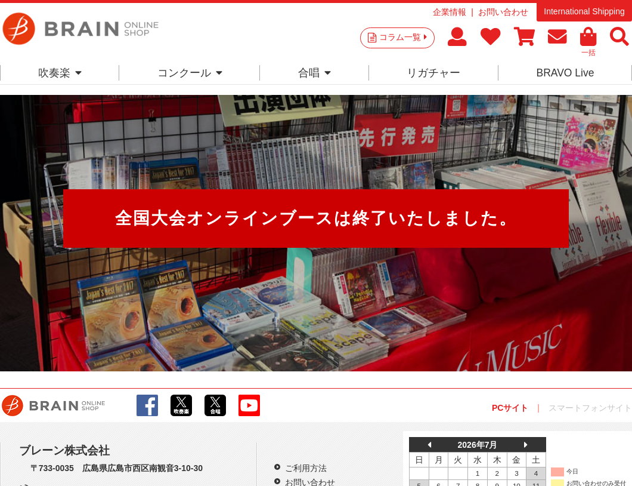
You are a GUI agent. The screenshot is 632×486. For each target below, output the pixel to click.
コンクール (189, 73)
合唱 (314, 73)
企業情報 (449, 12)
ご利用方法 (306, 468)
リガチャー (433, 73)
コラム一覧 (403, 37)
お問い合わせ (503, 12)
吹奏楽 (60, 73)
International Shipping (584, 11)
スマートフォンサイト (590, 408)
